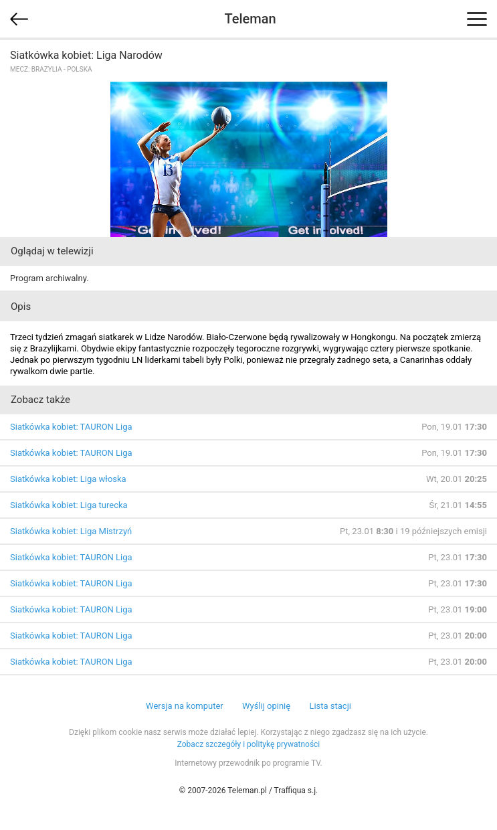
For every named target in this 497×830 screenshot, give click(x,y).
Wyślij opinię (266, 706)
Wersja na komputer (184, 706)
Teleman (250, 19)
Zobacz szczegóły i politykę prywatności (248, 744)
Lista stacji (330, 706)
